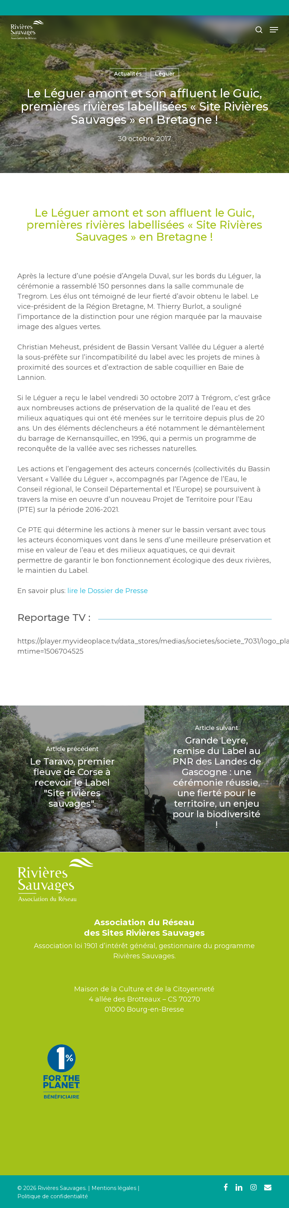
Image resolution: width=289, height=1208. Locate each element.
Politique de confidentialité (52, 1196)
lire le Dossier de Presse (107, 591)
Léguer (165, 73)
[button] (274, 29)
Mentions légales (113, 1188)
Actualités (128, 73)
